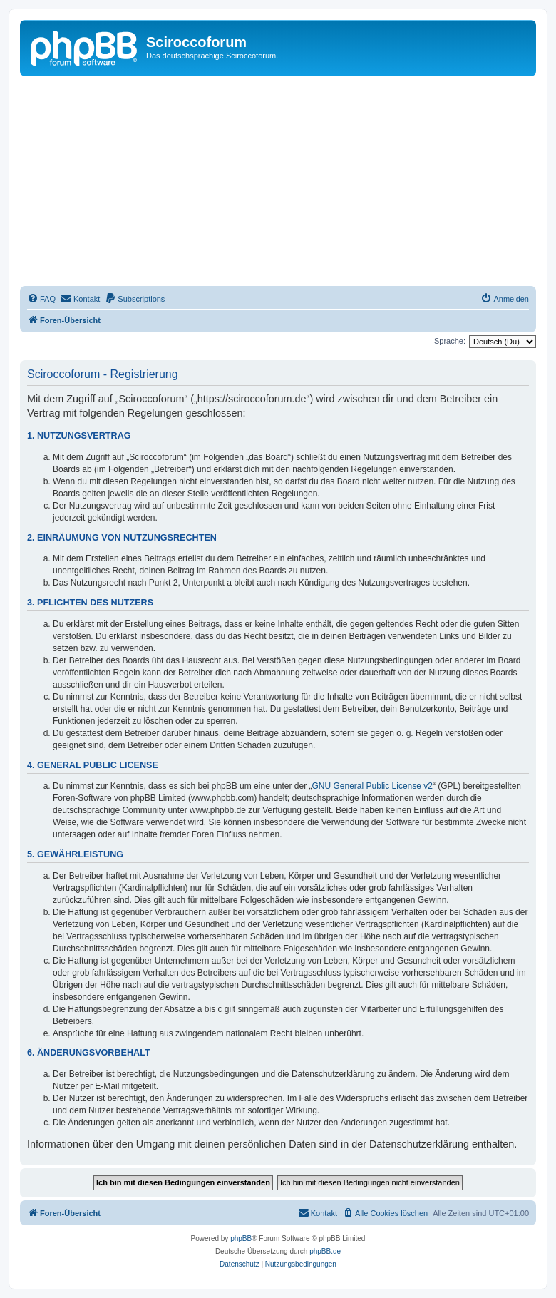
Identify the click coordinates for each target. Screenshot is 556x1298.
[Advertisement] (288, 183)
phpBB (241, 1238)
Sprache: (449, 341)
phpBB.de (325, 1251)
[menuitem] (41, 298)
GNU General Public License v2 (372, 786)
